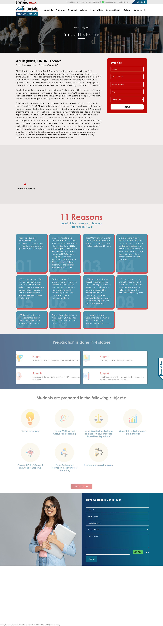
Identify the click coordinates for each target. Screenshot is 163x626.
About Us (48, 10)
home (76, 28)
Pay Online (141, 2)
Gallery (127, 10)
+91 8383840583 (92, 2)
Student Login (123, 2)
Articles (83, 10)
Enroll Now (81, 489)
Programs (60, 10)
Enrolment (72, 10)
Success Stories (113, 10)
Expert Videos (96, 10)
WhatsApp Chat (109, 2)
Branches (138, 10)
